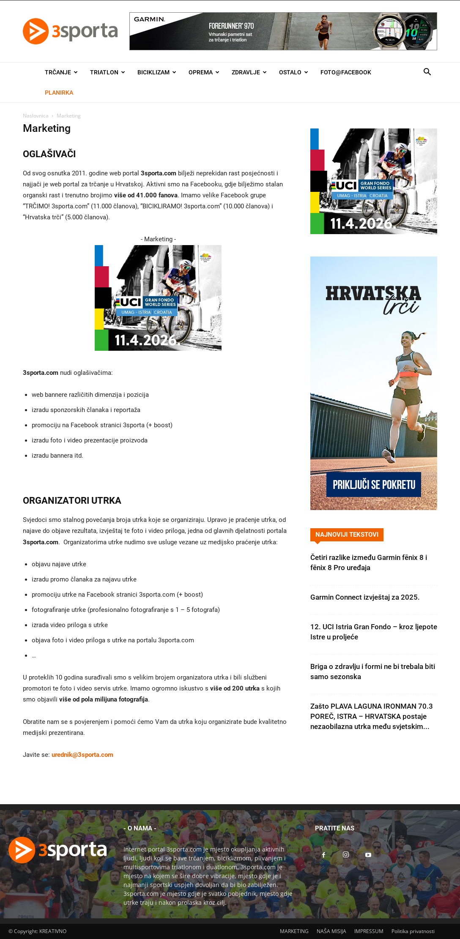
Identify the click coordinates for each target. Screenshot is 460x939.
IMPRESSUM (368, 931)
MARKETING (294, 931)
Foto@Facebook (345, 72)
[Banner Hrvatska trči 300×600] (373, 508)
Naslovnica (36, 115)
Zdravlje (249, 72)
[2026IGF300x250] (158, 357)
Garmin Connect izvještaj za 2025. (365, 597)
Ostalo (293, 72)
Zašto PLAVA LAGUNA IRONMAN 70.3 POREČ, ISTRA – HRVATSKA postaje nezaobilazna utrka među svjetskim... (371, 716)
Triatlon (107, 72)
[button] (427, 73)
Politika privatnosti (413, 931)
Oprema (204, 72)
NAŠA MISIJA (331, 931)
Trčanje (61, 72)
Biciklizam (156, 72)
